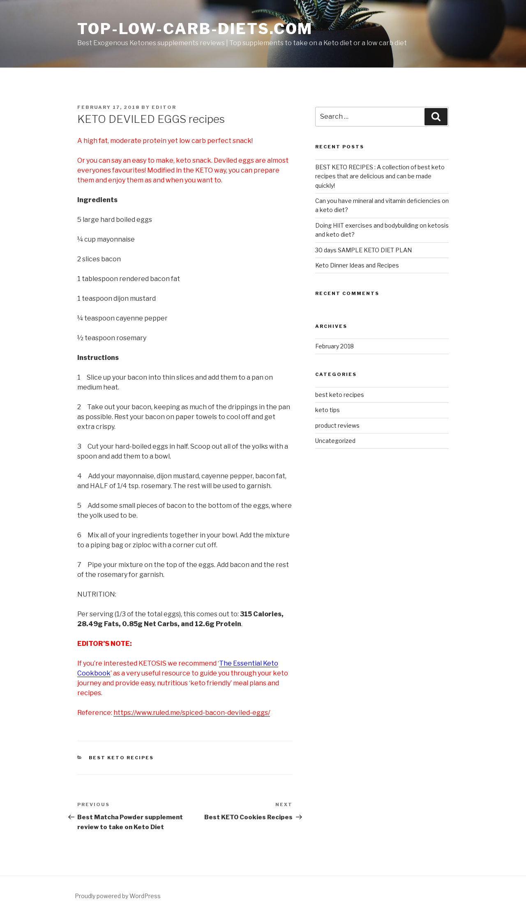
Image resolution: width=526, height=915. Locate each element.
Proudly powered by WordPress (118, 895)
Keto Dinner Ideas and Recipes (357, 265)
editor (164, 107)
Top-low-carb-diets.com (195, 29)
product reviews (337, 425)
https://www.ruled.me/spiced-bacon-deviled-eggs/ (191, 713)
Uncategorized (335, 440)
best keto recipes (121, 758)
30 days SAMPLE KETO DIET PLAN (363, 250)
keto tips (327, 409)
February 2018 (334, 346)
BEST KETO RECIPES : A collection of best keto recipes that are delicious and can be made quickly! (380, 176)
